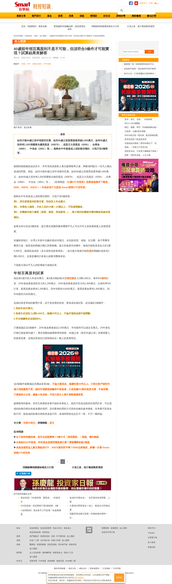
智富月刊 (149, 528)
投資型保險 (52, 544)
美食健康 (51, 561)
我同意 (119, 577)
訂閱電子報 (150, 537)
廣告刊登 (72, 568)
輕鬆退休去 (57, 552)
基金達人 (67, 528)
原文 (52, 423)
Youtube (149, 533)
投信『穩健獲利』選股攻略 (34, 26)
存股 (23, 64)
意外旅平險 (62, 544)
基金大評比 (57, 528)
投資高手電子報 (108, 532)
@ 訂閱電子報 (23, 474)
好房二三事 (34, 540)
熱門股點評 (34, 536)
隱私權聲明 (94, 568)
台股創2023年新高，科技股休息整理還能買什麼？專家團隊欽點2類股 (53, 442)
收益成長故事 (35, 532)
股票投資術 (45, 536)
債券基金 (46, 532)
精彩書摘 (136, 16)
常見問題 (117, 568)
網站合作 (83, 568)
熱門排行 (36, 16)
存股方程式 (37, 64)
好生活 (106, 16)
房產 (71, 16)
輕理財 (93, 16)
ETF (29, 64)
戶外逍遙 (42, 561)
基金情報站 (34, 528)
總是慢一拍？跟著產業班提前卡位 (139, 64)
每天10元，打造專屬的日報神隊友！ (140, 73)
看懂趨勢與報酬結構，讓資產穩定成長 (70, 27)
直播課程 (114, 528)
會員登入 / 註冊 (146, 3)
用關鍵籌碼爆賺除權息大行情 (105, 26)
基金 (49, 16)
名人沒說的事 (35, 552)
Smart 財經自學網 (24, 6)
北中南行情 (45, 540)
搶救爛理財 (47, 552)
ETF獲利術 (60, 536)
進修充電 (60, 561)
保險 (82, 16)
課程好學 (120, 16)
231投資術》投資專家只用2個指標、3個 (39, 506)
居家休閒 (33, 561)
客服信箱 (149, 547)
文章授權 (106, 568)
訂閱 (149, 52)
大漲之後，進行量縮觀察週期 (140, 26)
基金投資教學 (46, 528)
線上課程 (123, 528)
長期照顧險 (41, 544)
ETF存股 (47, 64)
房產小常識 (55, 540)
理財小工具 (68, 552)
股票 (60, 16)
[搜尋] (136, 10)
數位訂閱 (151, 16)
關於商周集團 (59, 568)
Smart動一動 (70, 561)
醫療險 (32, 544)
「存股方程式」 (29, 423)
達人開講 (70, 536)
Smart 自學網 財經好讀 (43, 6)
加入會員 (149, 542)
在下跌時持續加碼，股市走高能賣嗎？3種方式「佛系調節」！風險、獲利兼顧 (57, 437)
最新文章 (21, 16)
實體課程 (105, 528)
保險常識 (72, 544)
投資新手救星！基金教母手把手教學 (140, 69)
